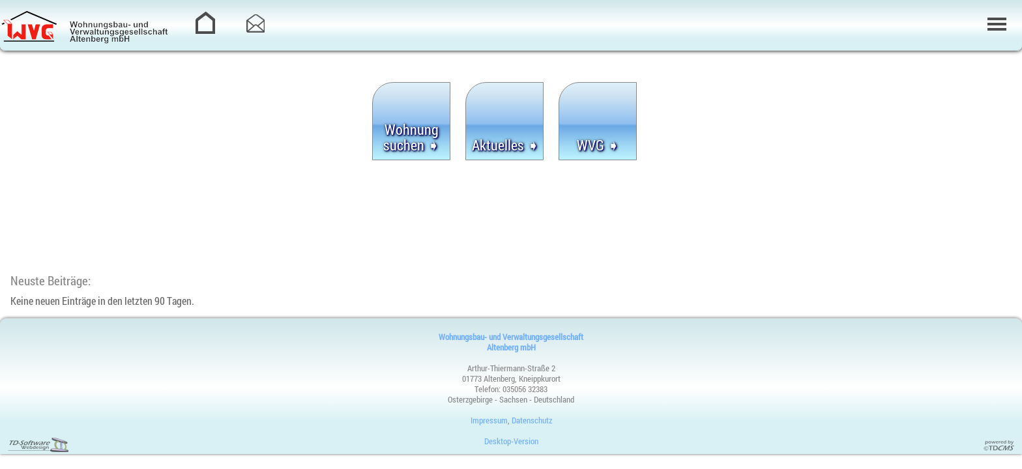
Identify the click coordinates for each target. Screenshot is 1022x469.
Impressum (489, 420)
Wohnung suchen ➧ (411, 137)
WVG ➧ (598, 144)
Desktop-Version (511, 441)
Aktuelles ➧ (505, 144)
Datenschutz (532, 420)
